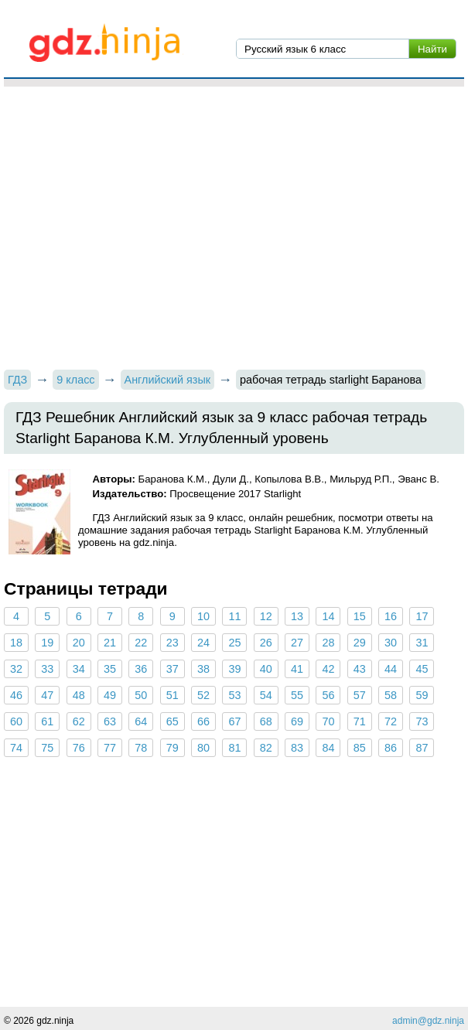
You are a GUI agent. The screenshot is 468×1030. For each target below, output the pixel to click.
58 (390, 695)
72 (390, 721)
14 (328, 616)
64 (141, 721)
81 (234, 748)
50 (141, 695)
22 (141, 642)
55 (297, 695)
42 (328, 669)
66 (203, 721)
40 (266, 669)
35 (110, 669)
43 (360, 669)
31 (421, 642)
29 (360, 642)
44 (390, 669)
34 (79, 669)
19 (47, 642)
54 (266, 695)
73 (421, 721)
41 (297, 669)
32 (16, 669)
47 (47, 695)
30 (390, 642)
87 (421, 748)
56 (328, 695)
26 (266, 642)
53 (234, 695)
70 (328, 721)
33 (47, 669)
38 (203, 669)
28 (328, 642)
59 (421, 695)
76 (79, 748)
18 (16, 642)
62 (79, 721)
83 (297, 748)
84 (328, 748)
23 (172, 642)
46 (16, 695)
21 (110, 642)
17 (421, 616)
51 (172, 695)
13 (297, 616)
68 (266, 721)
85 (360, 748)
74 (16, 748)
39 (234, 669)
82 (266, 748)
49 (110, 695)
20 (79, 642)
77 (110, 748)
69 (297, 721)
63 (110, 721)
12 (266, 616)
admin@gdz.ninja (428, 1020)
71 (360, 721)
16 (390, 616)
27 (297, 642)
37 (172, 669)
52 (203, 695)
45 (421, 669)
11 (234, 616)
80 (203, 748)
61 (47, 721)
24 (203, 642)
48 (79, 695)
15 (360, 616)
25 (234, 642)
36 (141, 669)
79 (172, 748)
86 (390, 748)
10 (203, 616)
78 (141, 748)
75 (47, 748)
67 (234, 721)
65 (172, 721)
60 (16, 721)
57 (360, 695)
